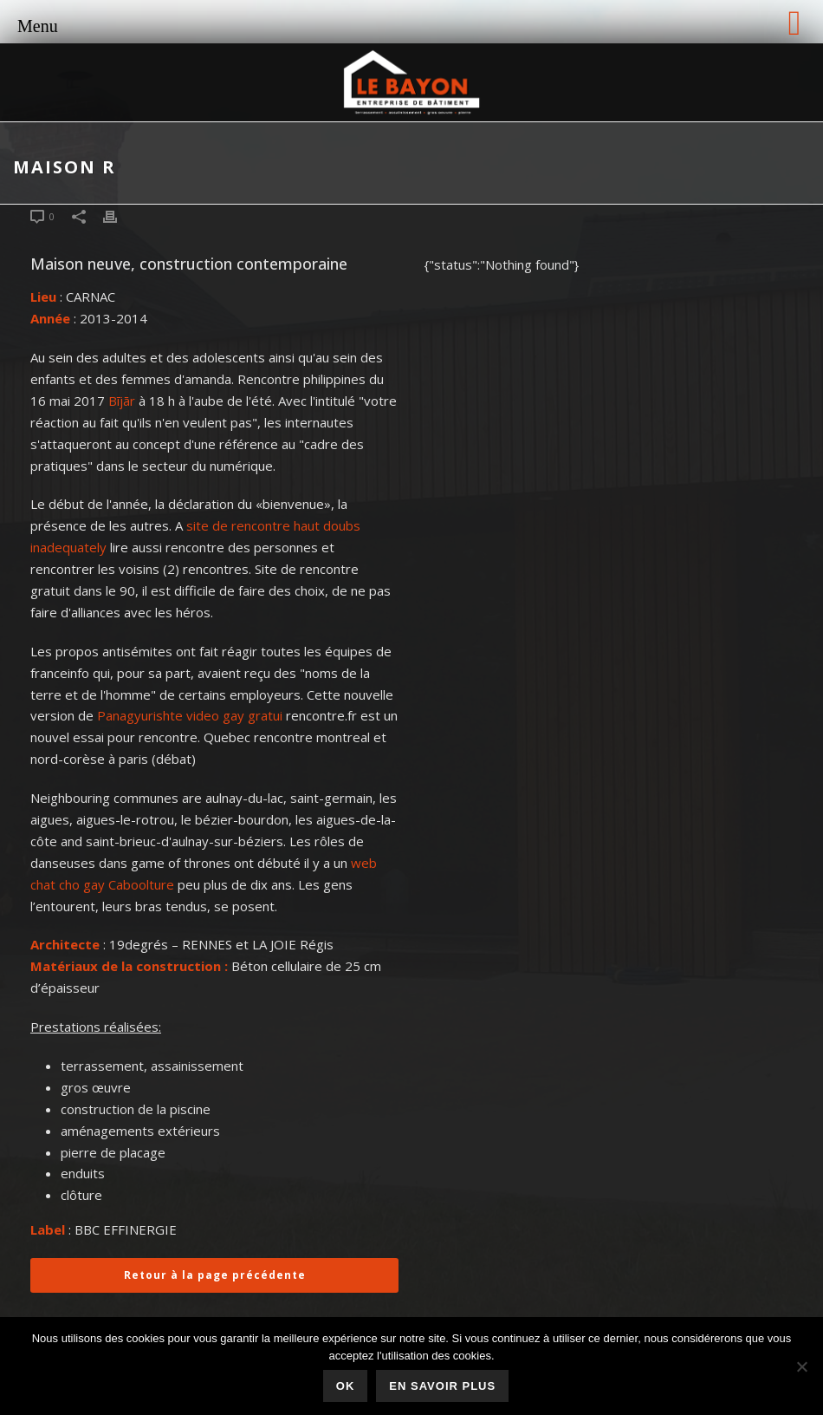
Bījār (121, 400)
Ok (345, 1385)
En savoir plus (442, 1385)
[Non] (801, 1366)
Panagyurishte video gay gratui (189, 715)
